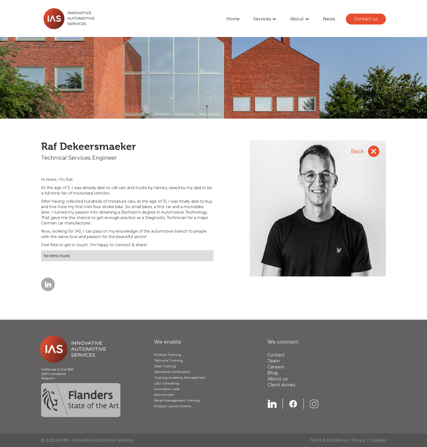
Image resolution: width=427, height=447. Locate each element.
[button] (265, 19)
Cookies (378, 440)
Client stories (281, 384)
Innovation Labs (166, 389)
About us (277, 378)
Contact (276, 354)
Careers (275, 366)
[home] (67, 18)
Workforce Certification (172, 372)
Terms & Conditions (328, 440)
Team (273, 360)
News (329, 18)
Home (233, 18)
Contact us (366, 18)
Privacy (358, 440)
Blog (272, 372)
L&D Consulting (166, 383)
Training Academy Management (180, 377)
